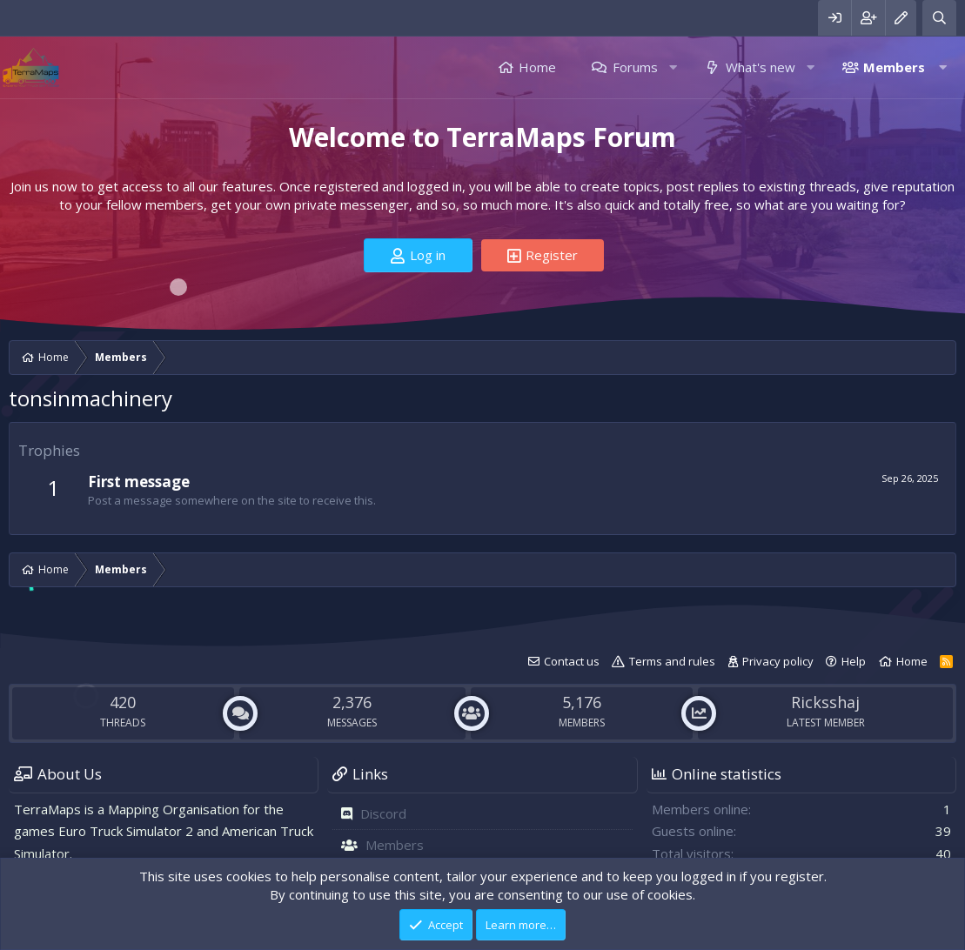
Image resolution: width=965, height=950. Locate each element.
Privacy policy (778, 661)
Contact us (572, 661)
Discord (383, 813)
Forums (635, 67)
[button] (673, 67)
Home (537, 67)
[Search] (939, 18)
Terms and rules (672, 661)
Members (894, 67)
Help (853, 661)
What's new (760, 67)
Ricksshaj (825, 702)
